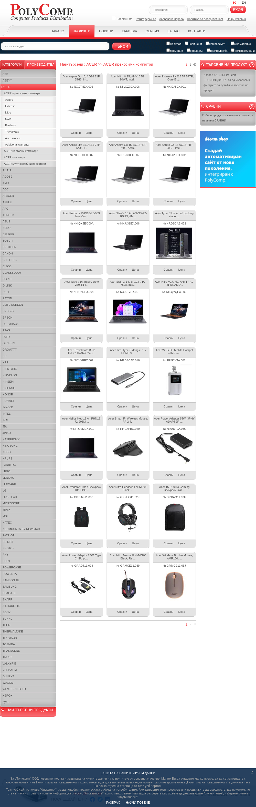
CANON (8, 253)
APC (5, 208)
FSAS (6, 330)
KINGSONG (10, 445)
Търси (121, 46)
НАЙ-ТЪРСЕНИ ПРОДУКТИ (29, 710)
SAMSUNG (10, 586)
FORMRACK (11, 323)
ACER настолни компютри (21, 150)
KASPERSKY (11, 439)
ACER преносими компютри (22, 93)
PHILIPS (8, 541)
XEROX (8, 695)
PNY (5, 554)
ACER (6, 86)
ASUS (6, 221)
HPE (5, 362)
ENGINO (8, 311)
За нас (173, 31)
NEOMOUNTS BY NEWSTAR (21, 528)
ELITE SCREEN (13, 304)
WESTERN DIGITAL (15, 689)
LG (4, 490)
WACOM (8, 682)
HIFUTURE (10, 368)
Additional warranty (17, 144)
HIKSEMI (8, 381)
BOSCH (8, 240)
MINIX (6, 509)
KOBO (7, 452)
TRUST (7, 657)
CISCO (7, 266)
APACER (8, 195)
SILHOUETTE (11, 605)
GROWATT (10, 349)
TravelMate (12, 131)
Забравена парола (171, 19)
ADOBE (8, 176)
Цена (89, 132)
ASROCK (8, 215)
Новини (106, 31)
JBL (5, 426)
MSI (5, 516)
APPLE (7, 202)
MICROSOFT (11, 503)
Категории (12, 64)
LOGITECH (10, 496)
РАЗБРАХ (113, 802)
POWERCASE (12, 567)
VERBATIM (10, 669)
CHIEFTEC (10, 259)
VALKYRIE (9, 663)
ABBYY (7, 80)
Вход (238, 9)
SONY (6, 612)
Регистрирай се (146, 19)
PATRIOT (8, 535)
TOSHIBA (9, 644)
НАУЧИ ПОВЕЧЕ (138, 802)
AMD (6, 183)
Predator (10, 125)
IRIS (5, 420)
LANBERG (9, 464)
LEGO (6, 471)
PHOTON (9, 548)
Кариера (129, 31)
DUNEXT (8, 676)
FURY (6, 336)
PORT (6, 561)
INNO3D (8, 407)
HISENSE (9, 388)
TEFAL (7, 625)
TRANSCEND (11, 650)
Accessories (12, 138)
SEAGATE (9, 593)
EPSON (8, 317)
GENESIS (9, 343)
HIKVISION (10, 375)
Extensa (10, 106)
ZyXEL (7, 701)
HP (4, 355)
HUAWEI (8, 400)
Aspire (9, 99)
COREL (7, 279)
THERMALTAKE (13, 631)
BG (234, 2)
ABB (5, 73)
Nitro (8, 112)
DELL (6, 291)
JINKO (7, 432)
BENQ (6, 227)
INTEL (6, 413)
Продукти (82, 31)
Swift (8, 118)
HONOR (8, 394)
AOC (6, 189)
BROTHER (9, 247)
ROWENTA (10, 573)
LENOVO (8, 477)
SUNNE (8, 618)
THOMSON (10, 637)
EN (244, 2)
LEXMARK (9, 484)
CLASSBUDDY (12, 272)
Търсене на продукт (226, 65)
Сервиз (152, 31)
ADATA (7, 170)
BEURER (8, 234)
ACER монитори (14, 157)
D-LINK (7, 285)
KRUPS (7, 458)
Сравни (76, 132)
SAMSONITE (11, 580)
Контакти (196, 31)
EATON (7, 298)
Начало (57, 31)
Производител (40, 64)
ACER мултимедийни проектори (25, 163)
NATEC (7, 522)
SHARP (7, 599)
